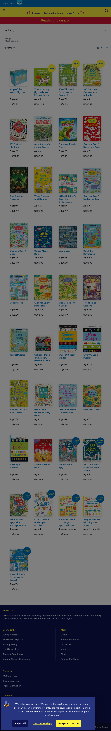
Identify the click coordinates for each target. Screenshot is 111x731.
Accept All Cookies (68, 723)
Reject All (20, 723)
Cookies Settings (42, 723)
